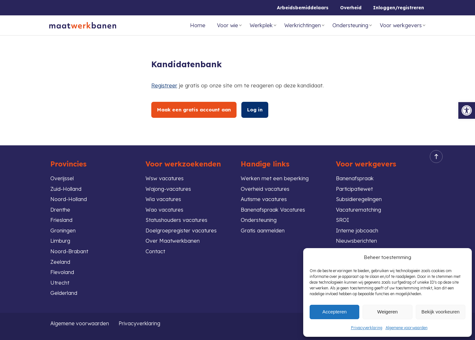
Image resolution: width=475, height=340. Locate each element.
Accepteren (334, 311)
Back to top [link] (434, 153)
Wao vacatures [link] (165, 207)
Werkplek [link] (261, 25)
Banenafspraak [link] (355, 175)
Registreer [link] (164, 85)
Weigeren (387, 311)
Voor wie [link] (227, 25)
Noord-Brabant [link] (69, 250)
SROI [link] (342, 218)
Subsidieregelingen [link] (359, 196)
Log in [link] (257, 110)
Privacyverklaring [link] (366, 327)
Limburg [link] (60, 239)
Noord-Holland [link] (69, 196)
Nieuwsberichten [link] (357, 239)
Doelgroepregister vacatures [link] (182, 228)
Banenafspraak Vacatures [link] (273, 207)
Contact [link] (156, 250)
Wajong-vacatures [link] (169, 185)
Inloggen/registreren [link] (398, 8)
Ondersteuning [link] (350, 25)
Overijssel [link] (62, 175)
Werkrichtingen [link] (302, 25)
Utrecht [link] (60, 282)
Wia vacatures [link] (164, 196)
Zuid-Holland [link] (66, 185)
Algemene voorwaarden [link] (407, 327)
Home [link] (197, 25)
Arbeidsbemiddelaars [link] (303, 8)
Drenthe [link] (60, 207)
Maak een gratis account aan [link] (195, 110)
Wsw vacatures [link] (165, 175)
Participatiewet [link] (355, 185)
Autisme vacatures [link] (264, 196)
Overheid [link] (351, 8)
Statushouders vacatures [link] (177, 218)
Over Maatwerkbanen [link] (173, 239)
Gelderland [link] (63, 292)
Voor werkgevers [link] (401, 25)
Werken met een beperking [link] (275, 175)
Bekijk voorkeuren (440, 311)
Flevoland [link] (62, 271)
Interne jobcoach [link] (357, 228)
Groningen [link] (63, 228)
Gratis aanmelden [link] (263, 228)
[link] (466, 110)
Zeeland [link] (60, 260)
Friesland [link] (61, 218)
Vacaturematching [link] (359, 207)
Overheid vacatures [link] (265, 185)
